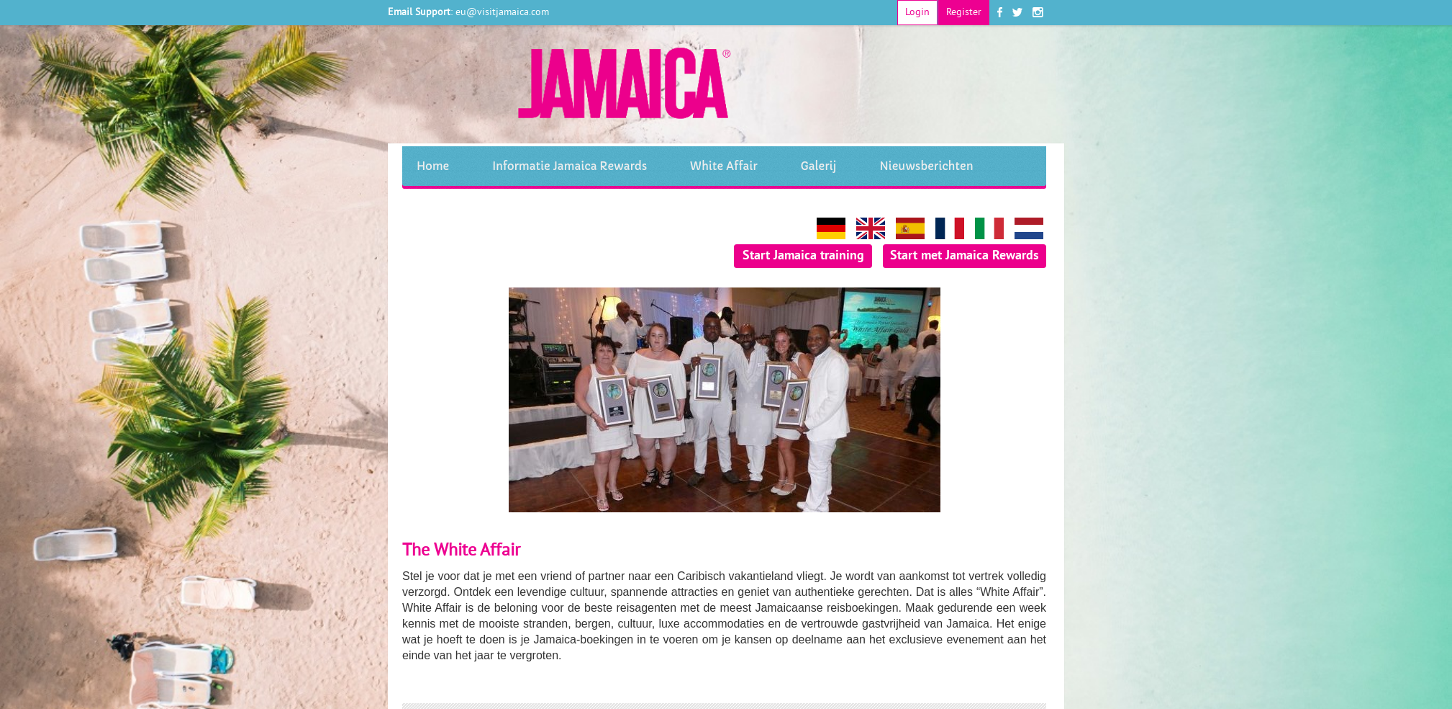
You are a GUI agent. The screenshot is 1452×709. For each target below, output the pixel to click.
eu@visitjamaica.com (502, 12)
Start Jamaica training (803, 256)
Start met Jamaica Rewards (964, 256)
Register (963, 12)
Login (917, 12)
